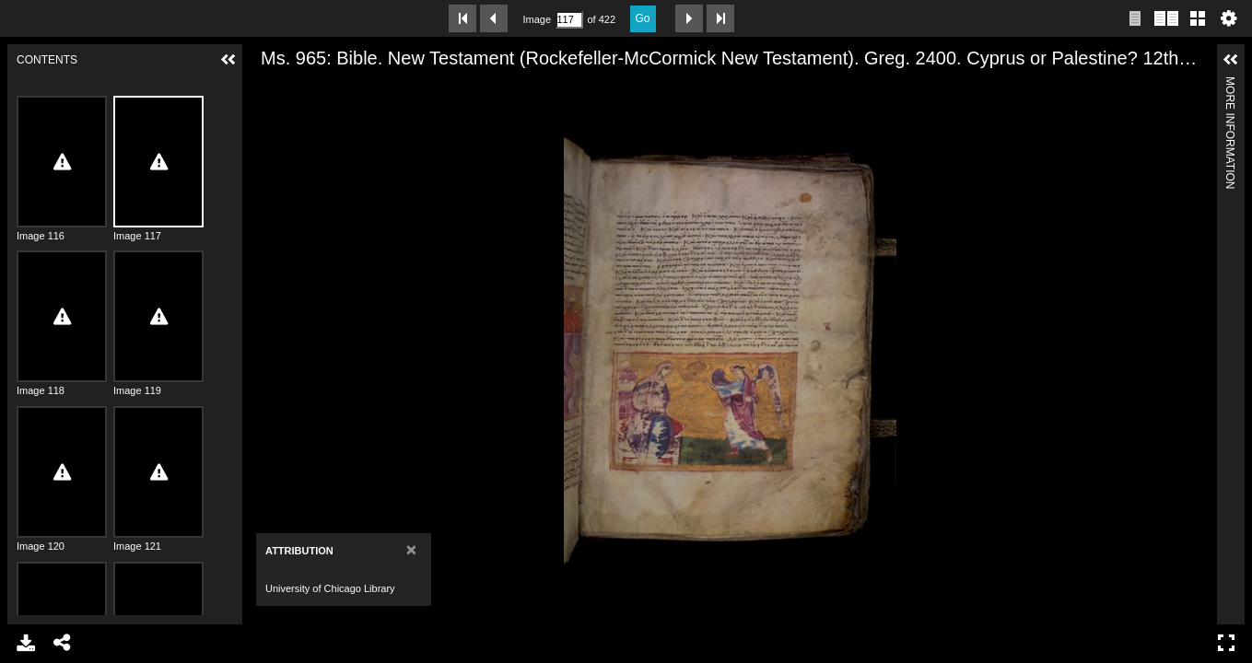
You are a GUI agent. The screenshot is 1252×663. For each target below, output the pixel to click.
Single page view (1135, 18)
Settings (1229, 18)
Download (26, 643)
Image (537, 19)
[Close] (411, 549)
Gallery (1197, 18)
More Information (1229, 84)
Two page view (1166, 18)
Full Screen (1226, 643)
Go (643, 18)
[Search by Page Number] (569, 20)
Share (62, 643)
